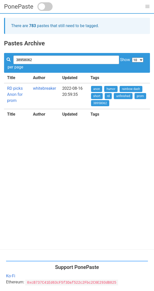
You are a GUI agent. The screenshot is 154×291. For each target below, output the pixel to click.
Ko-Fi (10, 276)
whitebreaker (44, 88)
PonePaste (18, 6)
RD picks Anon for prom (15, 94)
